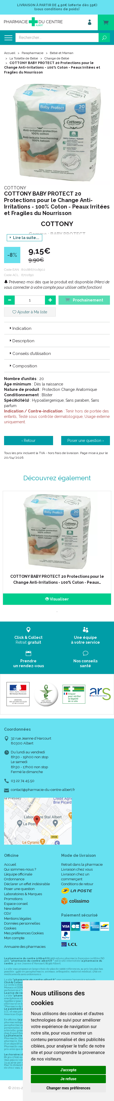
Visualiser (57, 599)
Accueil (9, 53)
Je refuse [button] (68, 1079)
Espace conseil (16, 904)
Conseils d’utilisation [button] (29, 353)
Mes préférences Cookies (24, 933)
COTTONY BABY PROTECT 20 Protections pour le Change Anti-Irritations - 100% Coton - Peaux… (57, 579)
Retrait (28, 636)
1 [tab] (57, 612)
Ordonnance (14, 879)
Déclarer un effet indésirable (27, 884)
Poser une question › (85, 440)
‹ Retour (28, 440)
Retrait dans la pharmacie (82, 864)
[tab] (57, 328)
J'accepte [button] (68, 1070)
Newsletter (13, 909)
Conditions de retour (77, 884)
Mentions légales (17, 919)
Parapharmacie (32, 53)
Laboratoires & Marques (23, 894)
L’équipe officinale (18, 874)
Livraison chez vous (77, 869)
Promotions (13, 899)
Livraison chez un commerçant (75, 876)
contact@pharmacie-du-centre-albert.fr (43, 789)
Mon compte (14, 938)
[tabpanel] (57, 548)
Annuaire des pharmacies (24, 947)
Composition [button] (22, 366)
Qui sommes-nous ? (20, 869)
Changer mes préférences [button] (68, 1088)
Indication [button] (19, 328)
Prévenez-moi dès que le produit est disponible (48, 282)
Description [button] (21, 340)
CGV (7, 913)
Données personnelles (22, 923)
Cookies (10, 928)
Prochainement (84, 299)
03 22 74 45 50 (22, 781)
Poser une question (19, 889)
